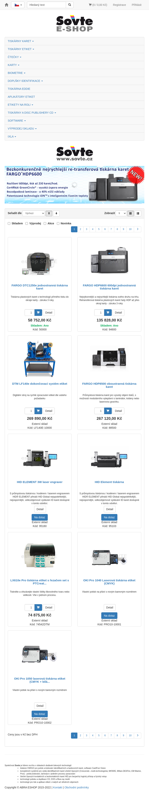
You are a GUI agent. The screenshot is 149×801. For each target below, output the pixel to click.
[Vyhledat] (70, 5)
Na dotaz (39, 517)
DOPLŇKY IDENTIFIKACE (25, 80)
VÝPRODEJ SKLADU (22, 128)
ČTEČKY (14, 57)
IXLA (12, 136)
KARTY (13, 65)
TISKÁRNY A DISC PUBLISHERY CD (32, 112)
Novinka (66, 223)
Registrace (119, 4)
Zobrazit (109, 213)
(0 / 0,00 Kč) (98, 4)
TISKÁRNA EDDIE (19, 88)
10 (130, 229)
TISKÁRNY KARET (21, 41)
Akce (51, 223)
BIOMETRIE (16, 72)
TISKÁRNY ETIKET (21, 49)
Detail (48, 312)
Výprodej (35, 223)
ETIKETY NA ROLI (20, 104)
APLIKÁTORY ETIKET (21, 96)
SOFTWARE (17, 120)
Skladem (17, 223)
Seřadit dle (15, 213)
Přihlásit (136, 4)
